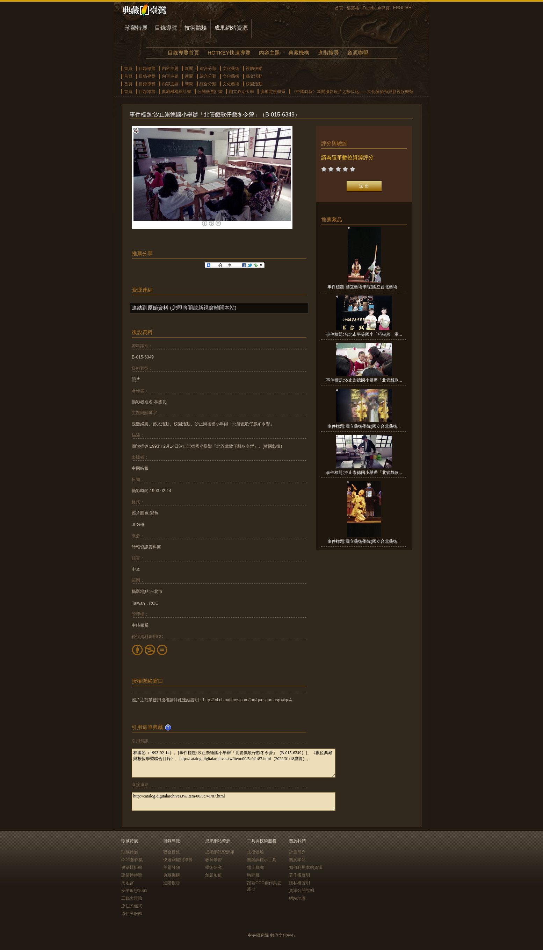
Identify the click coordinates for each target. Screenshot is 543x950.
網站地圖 (297, 898)
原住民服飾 (131, 913)
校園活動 (254, 83)
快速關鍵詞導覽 (178, 859)
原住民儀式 (131, 905)
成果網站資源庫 (219, 852)
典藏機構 (298, 53)
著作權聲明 (299, 875)
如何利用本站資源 (306, 867)
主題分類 (171, 867)
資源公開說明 (301, 890)
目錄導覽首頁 (183, 53)
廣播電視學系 (272, 91)
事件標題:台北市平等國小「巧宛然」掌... (364, 334)
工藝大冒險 (131, 898)
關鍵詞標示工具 (261, 859)
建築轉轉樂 (131, 875)
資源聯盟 (357, 53)
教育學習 (213, 859)
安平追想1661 (134, 890)
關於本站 (297, 859)
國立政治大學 (241, 91)
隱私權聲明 (299, 882)
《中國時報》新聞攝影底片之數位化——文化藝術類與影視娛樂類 (352, 91)
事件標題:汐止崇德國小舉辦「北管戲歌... (364, 380)
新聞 (189, 68)
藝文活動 (254, 76)
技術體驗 (195, 28)
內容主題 (269, 53)
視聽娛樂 (254, 68)
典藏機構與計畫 (176, 91)
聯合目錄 (171, 852)
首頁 (339, 8)
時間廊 (253, 875)
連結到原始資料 (150, 308)
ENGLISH (402, 7)
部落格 (353, 8)
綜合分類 (208, 68)
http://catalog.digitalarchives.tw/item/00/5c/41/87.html (233, 801)
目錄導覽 (166, 28)
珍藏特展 (136, 28)
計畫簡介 (297, 852)
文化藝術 (231, 68)
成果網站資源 (231, 28)
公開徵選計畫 (210, 91)
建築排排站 (131, 867)
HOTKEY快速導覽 (229, 53)
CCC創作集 (132, 859)
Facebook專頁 (376, 8)
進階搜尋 (328, 53)
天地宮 (127, 882)
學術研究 (213, 867)
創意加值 (213, 875)
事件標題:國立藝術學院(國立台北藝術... (363, 286)
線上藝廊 (255, 867)
